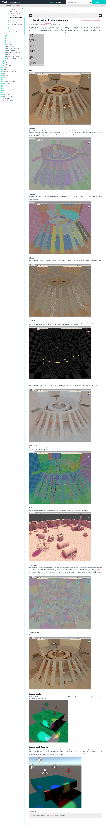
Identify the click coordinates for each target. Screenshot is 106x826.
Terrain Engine (9, 42)
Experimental (6, 92)
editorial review (47, 811)
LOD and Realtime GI (15, 13)
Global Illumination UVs (15, 28)
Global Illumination (70, 11)
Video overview (10, 40)
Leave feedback (86, 20)
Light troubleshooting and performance (14, 32)
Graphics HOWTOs (9, 64)
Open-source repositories (9, 87)
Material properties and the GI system (16, 25)
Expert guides (6, 98)
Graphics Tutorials (9, 65)
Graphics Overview (53, 11)
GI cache (12, 30)
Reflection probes (10, 50)
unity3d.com (98, 2)
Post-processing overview (12, 48)
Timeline (5, 77)
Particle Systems (10, 46)
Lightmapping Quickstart (15, 21)
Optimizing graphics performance (14, 58)
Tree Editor (9, 44)
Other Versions (96, 20)
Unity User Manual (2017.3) (35, 11)
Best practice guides (8, 96)
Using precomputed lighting (16, 8)
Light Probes (13, 15)
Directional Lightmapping (72, 447)
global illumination (43, 24)
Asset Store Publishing (8, 89)
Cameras (8, 37)
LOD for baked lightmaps (16, 11)
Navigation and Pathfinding (9, 81)
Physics (5, 67)
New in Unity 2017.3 (8, 100)
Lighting (62, 11)
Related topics (11, 35)
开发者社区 (48, 815)
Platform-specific (7, 91)
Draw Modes (48, 23)
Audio (4, 73)
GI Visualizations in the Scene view (16, 18)
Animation (5, 75)
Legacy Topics (6, 94)
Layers (7, 60)
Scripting (5, 69)
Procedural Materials (11, 54)
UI (3, 79)
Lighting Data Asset (14, 22)
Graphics (45, 11)
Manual (52, 2)
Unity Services (6, 83)
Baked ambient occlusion (16, 10)
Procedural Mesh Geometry (13, 56)
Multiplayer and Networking (9, 71)
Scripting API (59, 2)
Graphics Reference (9, 62)
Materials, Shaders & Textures (13, 39)
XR (3, 85)
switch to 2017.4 (15, 6)
